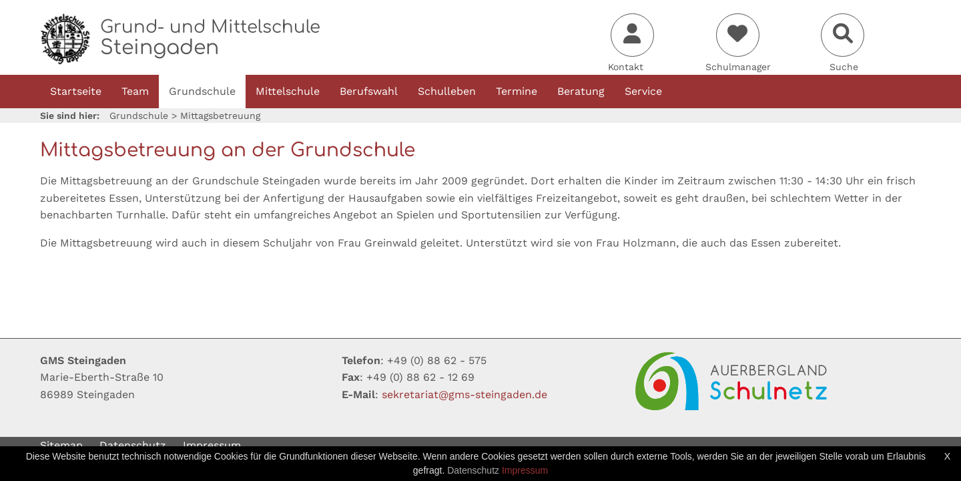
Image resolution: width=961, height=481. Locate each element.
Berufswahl (369, 91)
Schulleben (447, 91)
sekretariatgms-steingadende (464, 394)
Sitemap (61, 445)
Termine (516, 91)
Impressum (212, 445)
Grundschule (202, 91)
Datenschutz (132, 445)
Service (643, 91)
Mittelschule (288, 91)
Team (135, 91)
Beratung (581, 91)
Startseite (75, 91)
